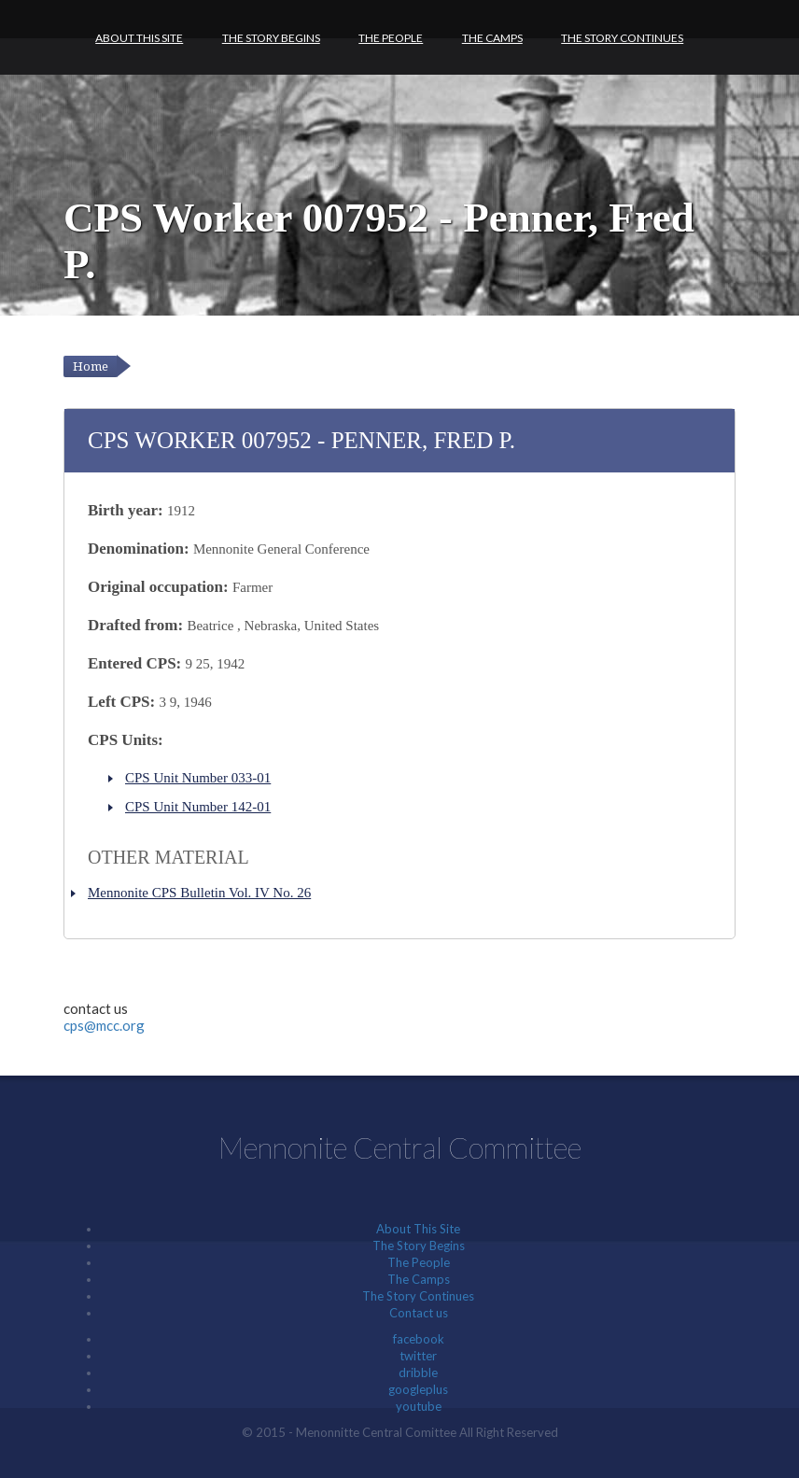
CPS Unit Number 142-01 (198, 806)
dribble (418, 1372)
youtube (419, 1406)
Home (90, 366)
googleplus (418, 1389)
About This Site (139, 38)
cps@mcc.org (104, 1025)
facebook (418, 1338)
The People (390, 38)
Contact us (418, 1312)
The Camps (492, 38)
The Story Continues (622, 38)
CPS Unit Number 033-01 (198, 777)
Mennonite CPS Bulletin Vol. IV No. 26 (199, 892)
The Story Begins (271, 38)
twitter (418, 1355)
